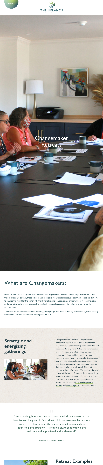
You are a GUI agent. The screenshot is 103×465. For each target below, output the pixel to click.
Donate (11, 3)
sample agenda (72, 385)
